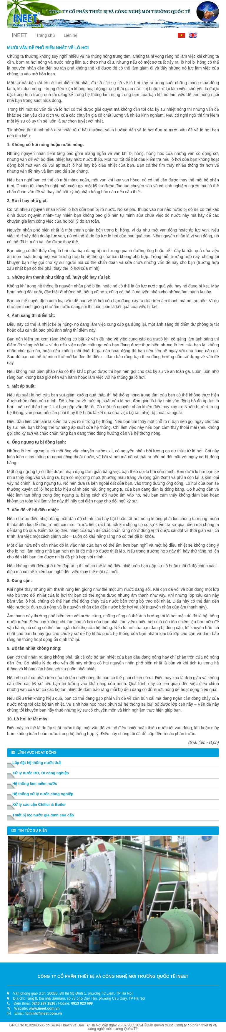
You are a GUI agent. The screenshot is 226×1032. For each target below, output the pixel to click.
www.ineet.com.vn (44, 1008)
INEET (19, 35)
